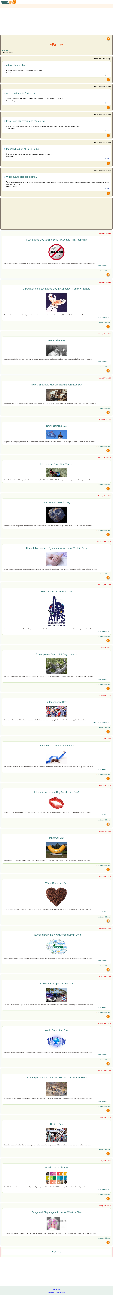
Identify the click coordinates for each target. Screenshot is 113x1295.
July (59, 1252)
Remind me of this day (103, 271)
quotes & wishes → (103, 265)
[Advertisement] (53, 22)
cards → (95, 722)
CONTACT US (34, 5)
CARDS (10, 5)
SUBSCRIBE (26, 5)
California (5, 50)
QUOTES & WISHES (18, 5)
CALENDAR (4, 5)
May (53, 1252)
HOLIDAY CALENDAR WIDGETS (46, 5)
